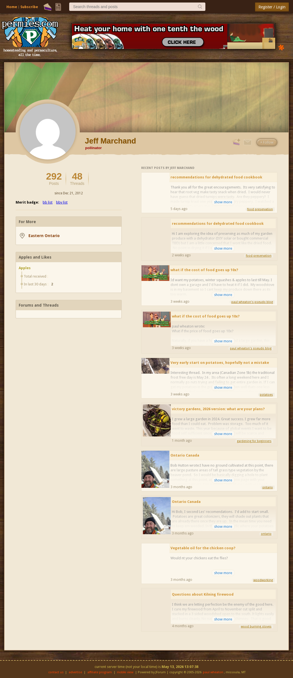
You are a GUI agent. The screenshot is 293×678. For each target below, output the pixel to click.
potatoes (266, 395)
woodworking (263, 580)
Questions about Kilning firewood (203, 594)
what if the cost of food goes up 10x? (204, 270)
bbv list (62, 202)
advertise (75, 672)
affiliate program (99, 672)
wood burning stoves (256, 626)
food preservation (260, 209)
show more (223, 202)
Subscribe (29, 7)
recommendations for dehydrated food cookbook (216, 177)
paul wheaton (213, 672)
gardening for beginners (254, 441)
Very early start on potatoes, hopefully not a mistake (219, 363)
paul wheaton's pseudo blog (252, 302)
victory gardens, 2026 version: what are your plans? (218, 409)
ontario (267, 487)
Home (11, 7)
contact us (56, 672)
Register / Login (271, 7)
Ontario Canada (184, 455)
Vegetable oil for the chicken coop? (203, 548)
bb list (47, 202)
